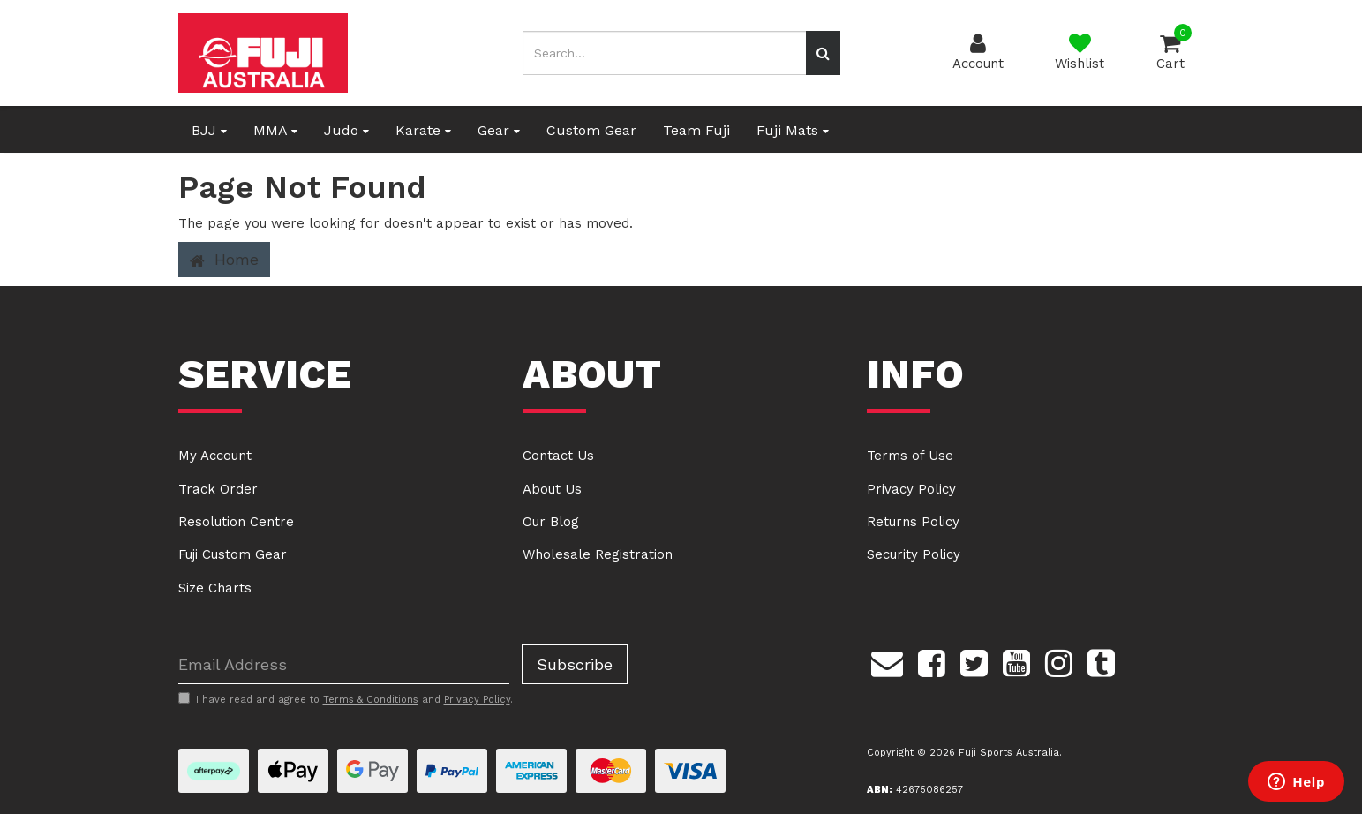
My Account (215, 456)
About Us (552, 489)
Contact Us (558, 456)
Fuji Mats (792, 130)
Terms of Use (910, 456)
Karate (423, 130)
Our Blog (551, 522)
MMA (275, 130)
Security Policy (913, 554)
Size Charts (215, 588)
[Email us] (887, 660)
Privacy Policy (911, 489)
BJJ (209, 130)
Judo (346, 130)
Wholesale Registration (598, 554)
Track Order (218, 489)
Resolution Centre (236, 522)
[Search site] (823, 53)
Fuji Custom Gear (232, 554)
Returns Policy (913, 522)
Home (224, 259)
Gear (499, 130)
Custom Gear (591, 130)
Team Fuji (696, 130)
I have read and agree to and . (345, 699)
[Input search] (665, 53)
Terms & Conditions (370, 699)
